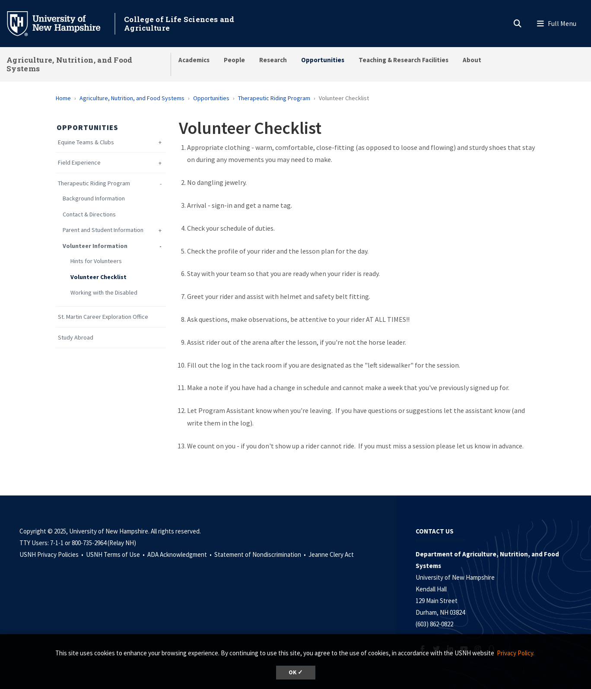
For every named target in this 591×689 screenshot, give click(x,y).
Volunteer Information (95, 246)
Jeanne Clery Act (331, 554)
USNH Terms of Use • (116, 554)
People (234, 60)
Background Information (94, 198)
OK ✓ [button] (296, 672)
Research (273, 60)
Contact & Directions (89, 214)
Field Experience (79, 162)
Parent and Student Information (103, 230)
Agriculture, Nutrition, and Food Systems (69, 64)
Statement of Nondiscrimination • (260, 554)
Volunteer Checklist (98, 277)
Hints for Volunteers (96, 261)
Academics (194, 60)
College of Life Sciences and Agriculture (179, 23)
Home (63, 98)
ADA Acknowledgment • (180, 554)
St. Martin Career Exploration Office (103, 317)
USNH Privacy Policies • (52, 554)
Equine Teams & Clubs (86, 142)
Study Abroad (75, 337)
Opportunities (322, 60)
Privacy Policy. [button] (515, 653)
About (472, 60)
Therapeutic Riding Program (274, 98)
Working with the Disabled (103, 292)
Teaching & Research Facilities (403, 60)
